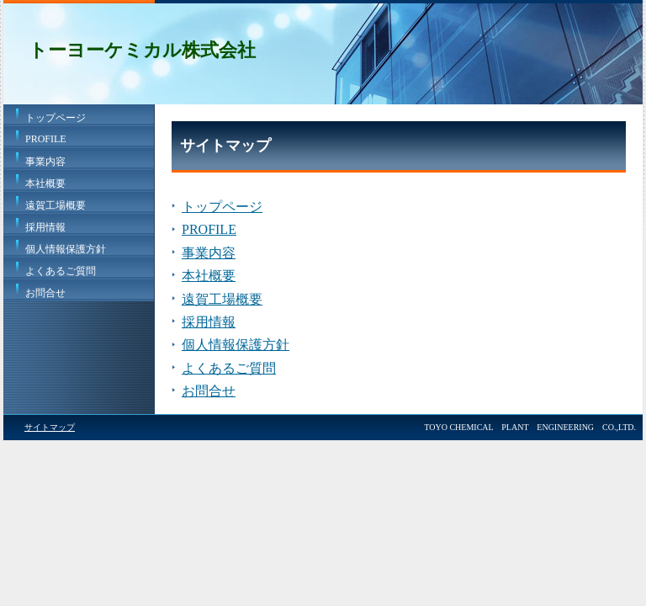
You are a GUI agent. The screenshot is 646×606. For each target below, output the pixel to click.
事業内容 (45, 161)
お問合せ (45, 293)
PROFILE (45, 139)
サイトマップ (49, 427)
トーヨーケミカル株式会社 (142, 50)
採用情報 (45, 227)
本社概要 (45, 183)
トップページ (55, 118)
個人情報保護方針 (65, 249)
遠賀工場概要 (55, 205)
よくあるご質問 (60, 271)
